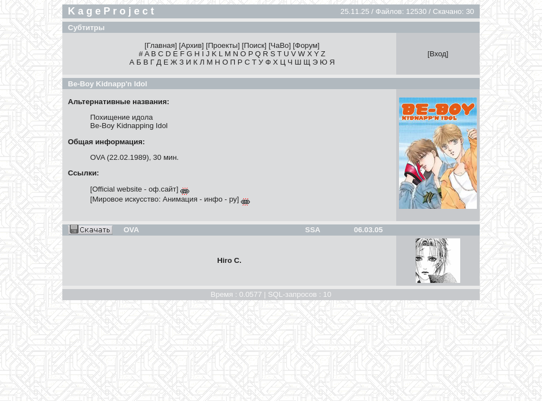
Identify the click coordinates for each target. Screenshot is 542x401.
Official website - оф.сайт (134, 189)
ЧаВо (279, 45)
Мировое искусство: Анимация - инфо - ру (164, 199)
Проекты (223, 45)
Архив (191, 45)
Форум (306, 45)
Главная (160, 45)
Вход (438, 54)
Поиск (254, 45)
